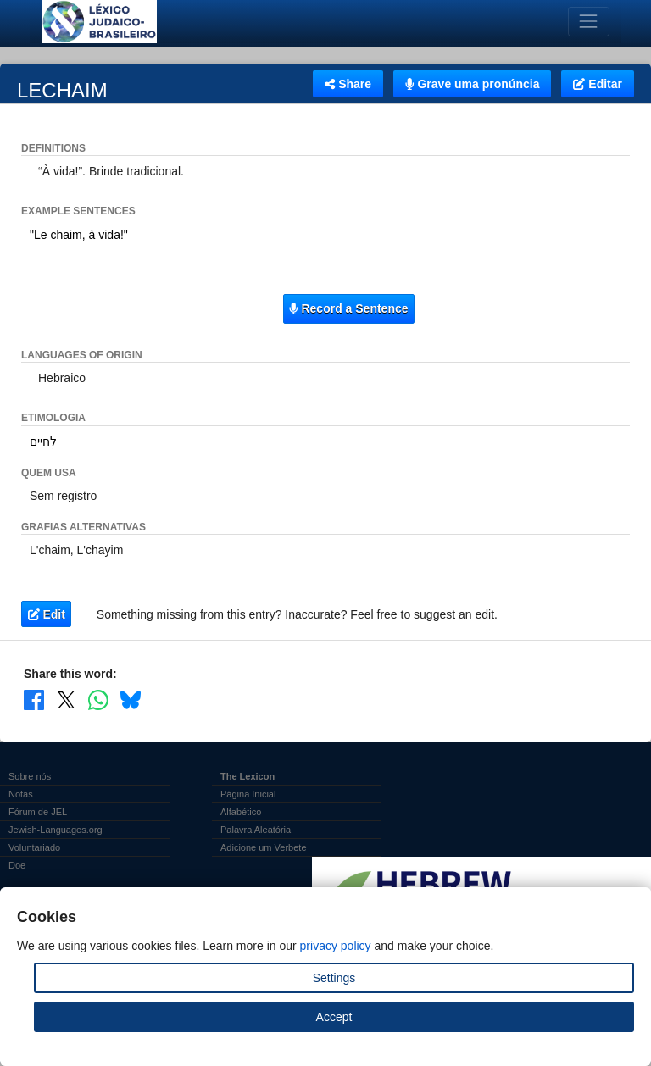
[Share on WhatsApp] (98, 700)
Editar (597, 84)
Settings (334, 978)
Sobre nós (29, 776)
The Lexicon (247, 776)
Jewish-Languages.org (55, 829)
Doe (16, 865)
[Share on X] (66, 700)
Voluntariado (34, 847)
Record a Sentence (348, 308)
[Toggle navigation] (588, 21)
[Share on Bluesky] (130, 700)
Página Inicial (247, 794)
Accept (334, 1017)
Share (348, 84)
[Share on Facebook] (34, 700)
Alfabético (240, 812)
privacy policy (335, 945)
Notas (20, 794)
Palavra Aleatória (255, 829)
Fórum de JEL (37, 812)
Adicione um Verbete (263, 847)
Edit (46, 614)
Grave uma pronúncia (472, 84)
